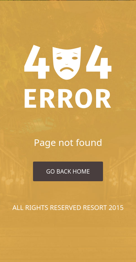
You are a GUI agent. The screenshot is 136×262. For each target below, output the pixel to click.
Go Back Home (68, 171)
